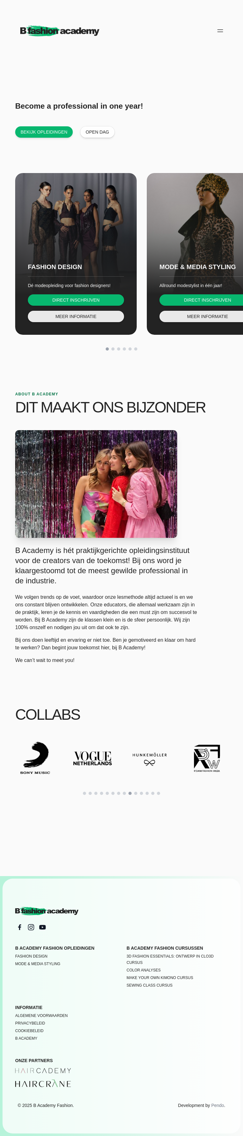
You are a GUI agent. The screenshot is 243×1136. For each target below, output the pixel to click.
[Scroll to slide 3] (118, 349)
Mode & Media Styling (37, 964)
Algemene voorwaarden (41, 1015)
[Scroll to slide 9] (130, 793)
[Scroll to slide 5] (130, 349)
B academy (26, 1038)
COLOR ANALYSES (144, 970)
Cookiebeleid (29, 1031)
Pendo (217, 1105)
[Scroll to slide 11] (141, 793)
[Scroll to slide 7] (118, 793)
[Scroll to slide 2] (113, 349)
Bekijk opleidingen (44, 132)
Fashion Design (31, 956)
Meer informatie (76, 316)
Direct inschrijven (75, 300)
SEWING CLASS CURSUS (149, 985)
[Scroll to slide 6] (135, 349)
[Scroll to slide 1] (107, 349)
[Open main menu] (220, 30)
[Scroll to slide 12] (147, 793)
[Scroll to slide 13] (152, 793)
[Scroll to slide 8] (124, 793)
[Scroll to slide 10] (135, 793)
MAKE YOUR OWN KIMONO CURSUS (160, 978)
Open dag (97, 132)
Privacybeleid (30, 1023)
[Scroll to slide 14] (158, 793)
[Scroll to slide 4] (124, 349)
